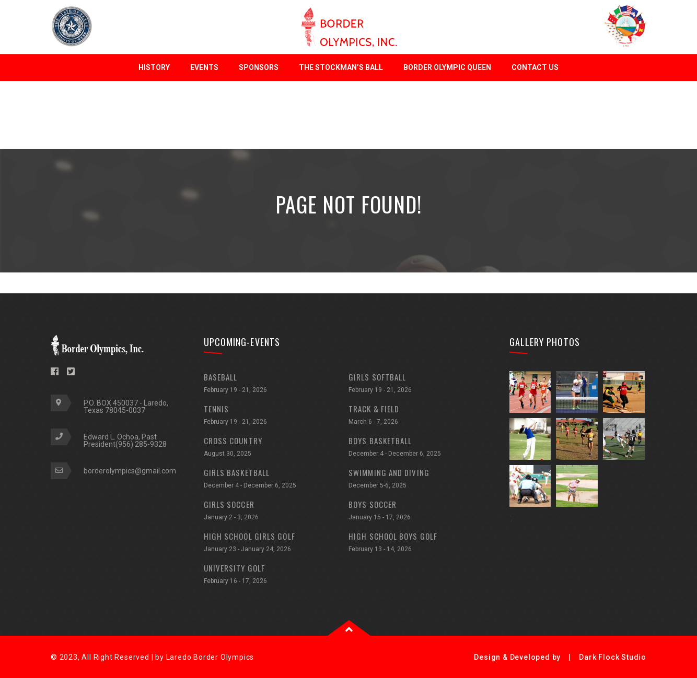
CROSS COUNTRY (276, 448)
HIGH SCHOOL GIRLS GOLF (276, 543)
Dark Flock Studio (612, 657)
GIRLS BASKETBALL (276, 480)
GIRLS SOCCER (276, 511)
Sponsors (258, 67)
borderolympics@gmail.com (130, 471)
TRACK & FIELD (421, 416)
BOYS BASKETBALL (421, 448)
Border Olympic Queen (447, 67)
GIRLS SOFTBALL (421, 384)
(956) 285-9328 (141, 444)
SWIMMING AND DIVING (421, 480)
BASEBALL (276, 384)
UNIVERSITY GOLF (276, 575)
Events (204, 67)
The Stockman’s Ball (341, 67)
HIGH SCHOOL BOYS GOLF (421, 543)
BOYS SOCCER (421, 511)
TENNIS (276, 416)
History (154, 67)
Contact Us (535, 67)
